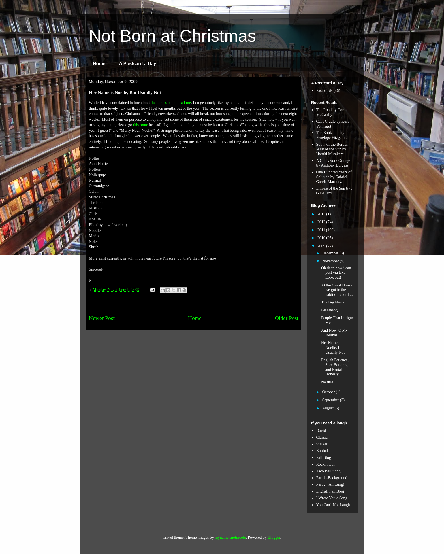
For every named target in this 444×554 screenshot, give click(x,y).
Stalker (322, 444)
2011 (321, 230)
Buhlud (322, 451)
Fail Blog (323, 457)
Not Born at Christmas (172, 35)
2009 (321, 246)
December (330, 253)
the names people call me (171, 103)
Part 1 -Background (331, 478)
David (321, 430)
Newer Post (102, 318)
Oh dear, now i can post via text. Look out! (336, 273)
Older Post (286, 318)
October (329, 392)
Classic (322, 437)
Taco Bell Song (328, 471)
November (331, 261)
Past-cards (324, 90)
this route (140, 125)
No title (327, 382)
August (328, 408)
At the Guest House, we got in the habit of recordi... (337, 290)
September (331, 400)
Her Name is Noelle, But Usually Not (333, 348)
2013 (321, 214)
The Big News (332, 302)
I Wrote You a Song (331, 498)
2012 (321, 222)
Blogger (274, 537)
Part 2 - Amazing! (330, 484)
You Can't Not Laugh (333, 505)
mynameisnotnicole (230, 537)
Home (99, 63)
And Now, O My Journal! (334, 332)
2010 (321, 238)
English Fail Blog (330, 491)
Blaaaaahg (329, 310)
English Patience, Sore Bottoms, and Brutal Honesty (335, 367)
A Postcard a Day (137, 63)
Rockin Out (325, 464)
